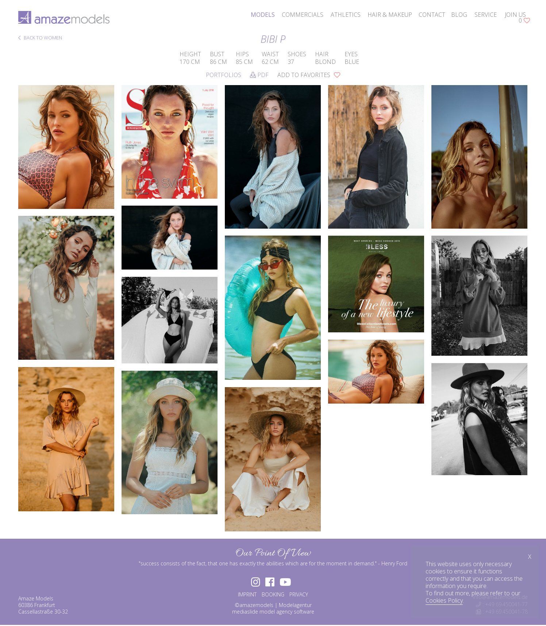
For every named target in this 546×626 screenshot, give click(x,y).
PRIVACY (298, 595)
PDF (259, 75)
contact (432, 15)
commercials (302, 15)
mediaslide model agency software (273, 612)
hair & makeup (390, 15)
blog (459, 15)
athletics (346, 15)
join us (515, 15)
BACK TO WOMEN (40, 38)
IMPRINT (247, 595)
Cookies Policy (444, 600)
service (485, 15)
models (263, 15)
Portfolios (223, 75)
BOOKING (273, 595)
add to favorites (308, 75)
